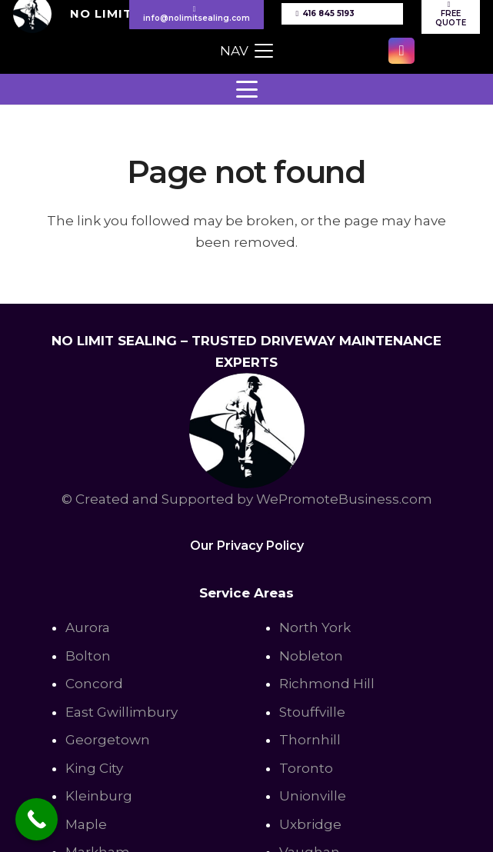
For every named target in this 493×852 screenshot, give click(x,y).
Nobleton (311, 656)
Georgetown (107, 739)
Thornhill (310, 739)
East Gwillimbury (121, 712)
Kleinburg (98, 796)
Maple (86, 824)
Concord (94, 683)
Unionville (312, 796)
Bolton (88, 656)
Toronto (306, 768)
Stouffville (312, 712)
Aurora (87, 627)
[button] (246, 51)
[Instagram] (401, 51)
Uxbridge (310, 824)
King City (94, 768)
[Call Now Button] (36, 819)
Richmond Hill (327, 683)
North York (315, 627)
